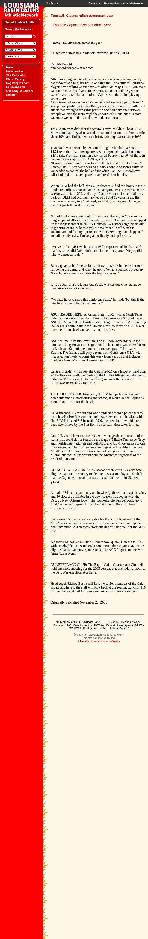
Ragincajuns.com (17, 83)
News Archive (15, 71)
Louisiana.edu (15, 86)
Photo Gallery (15, 79)
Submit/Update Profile (19, 22)
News (10, 67)
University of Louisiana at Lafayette (98, 641)
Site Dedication (16, 75)
